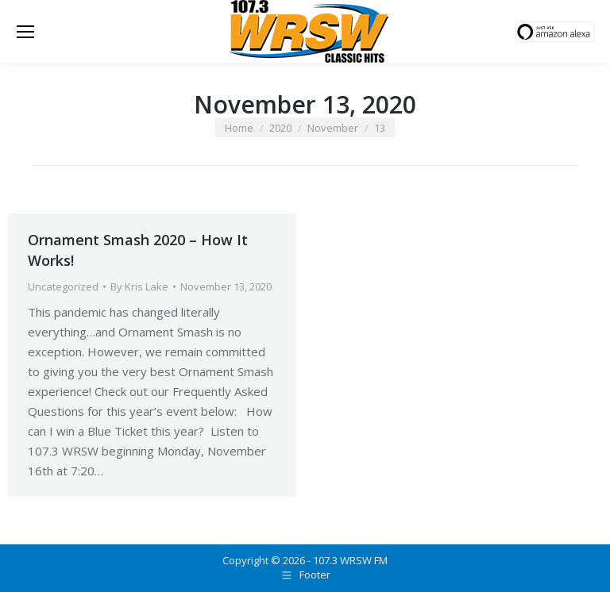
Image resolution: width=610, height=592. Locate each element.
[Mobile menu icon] (25, 31)
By (139, 286)
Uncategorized (63, 286)
